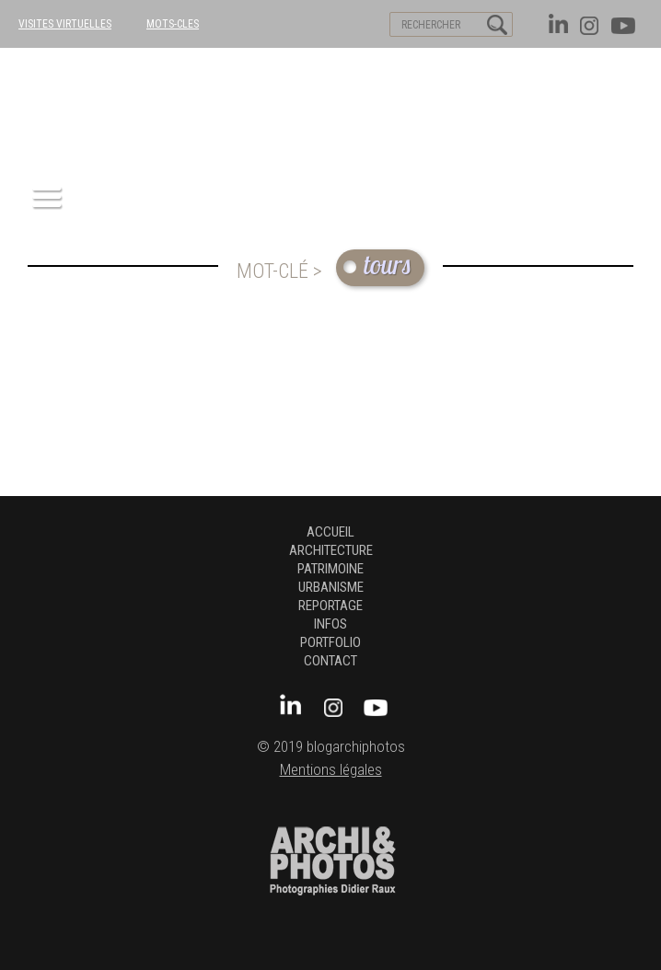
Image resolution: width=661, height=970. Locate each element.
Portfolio (330, 642)
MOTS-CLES (172, 23)
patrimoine (330, 568)
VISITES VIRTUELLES (64, 23)
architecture (331, 550)
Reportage (330, 605)
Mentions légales (331, 770)
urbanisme (331, 587)
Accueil (330, 532)
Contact (330, 660)
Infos (330, 624)
